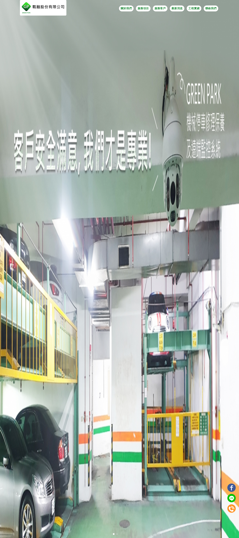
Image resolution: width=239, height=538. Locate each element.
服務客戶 (160, 8)
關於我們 (126, 8)
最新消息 (177, 8)
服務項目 (143, 8)
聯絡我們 (211, 8)
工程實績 (194, 8)
